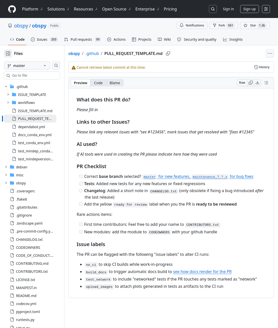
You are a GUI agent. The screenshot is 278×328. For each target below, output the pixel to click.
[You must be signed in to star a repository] (255, 25)
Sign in (228, 8)
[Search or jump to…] (213, 9)
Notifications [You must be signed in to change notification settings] (192, 25)
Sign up (249, 8)
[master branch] (35, 65)
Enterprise (147, 9)
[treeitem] (38, 119)
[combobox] (42, 75)
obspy (21, 25)
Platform (32, 9)
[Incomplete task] (96, 182)
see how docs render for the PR (218, 283)
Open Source (116, 9)
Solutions (58, 9)
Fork (224, 25)
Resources (86, 9)
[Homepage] (12, 9)
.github (108, 53)
